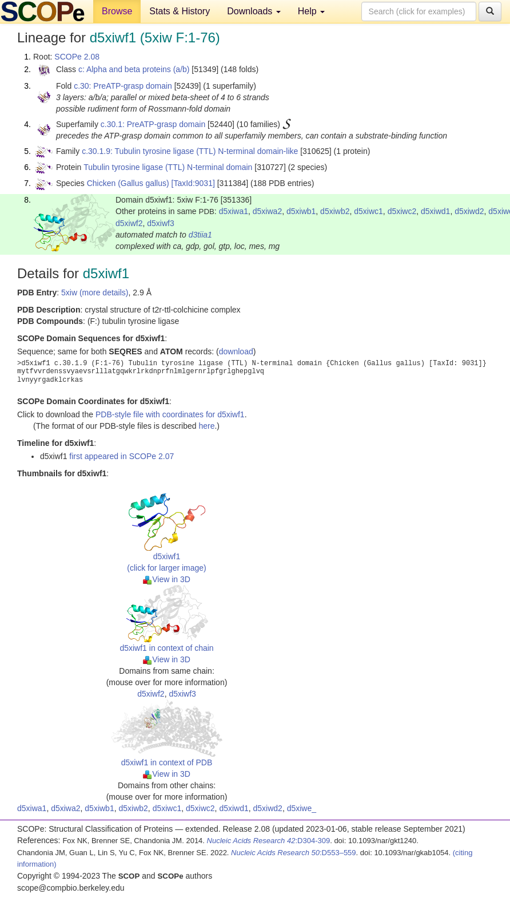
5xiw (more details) (94, 292)
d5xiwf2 (128, 223)
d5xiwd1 (435, 211)
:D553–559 (293, 852)
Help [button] (311, 11)
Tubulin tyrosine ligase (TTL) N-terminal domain (167, 167)
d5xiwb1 (301, 211)
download (236, 351)
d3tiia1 (200, 234)
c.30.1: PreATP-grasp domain (153, 124)
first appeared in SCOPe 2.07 (121, 456)
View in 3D (166, 579)
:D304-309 (268, 840)
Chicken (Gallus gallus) (128, 183)
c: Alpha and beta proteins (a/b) (134, 69)
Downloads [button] (254, 11)
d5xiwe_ (301, 808)
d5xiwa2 (267, 211)
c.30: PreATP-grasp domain (123, 85)
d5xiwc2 (402, 211)
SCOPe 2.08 (76, 56)
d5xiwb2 (334, 211)
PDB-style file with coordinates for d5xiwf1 (170, 414)
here (206, 425)
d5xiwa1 (233, 211)
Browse (117, 11)
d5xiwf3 (160, 223)
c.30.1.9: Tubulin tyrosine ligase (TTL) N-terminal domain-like (190, 151)
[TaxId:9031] (193, 183)
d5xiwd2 (469, 211)
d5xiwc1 (368, 211)
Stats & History (179, 11)
